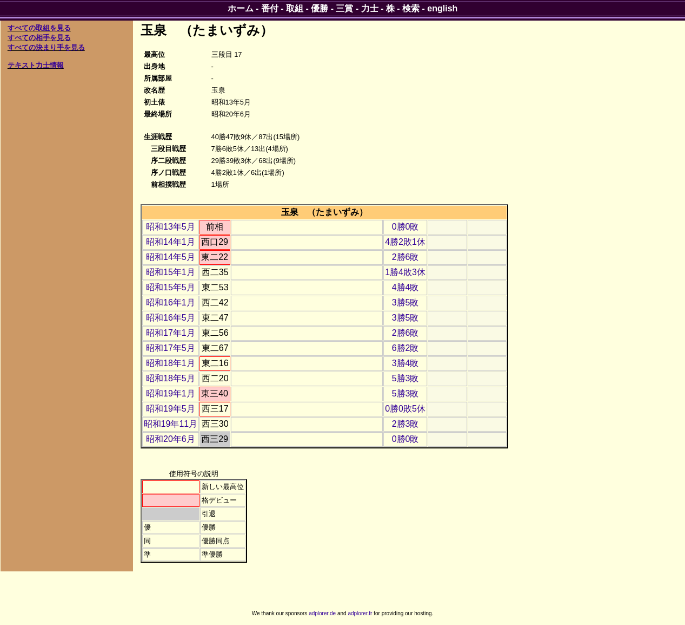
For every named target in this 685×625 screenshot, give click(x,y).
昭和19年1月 (170, 393)
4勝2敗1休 (405, 241)
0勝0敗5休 (405, 408)
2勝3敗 (405, 423)
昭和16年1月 (170, 302)
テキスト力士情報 (36, 65)
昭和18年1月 (170, 363)
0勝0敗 (405, 226)
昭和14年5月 (170, 257)
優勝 (319, 8)
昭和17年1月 (170, 332)
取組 (294, 8)
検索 (411, 8)
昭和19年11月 (171, 423)
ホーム (241, 8)
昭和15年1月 (170, 272)
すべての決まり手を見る (46, 47)
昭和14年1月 (170, 241)
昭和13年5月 (170, 226)
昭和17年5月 (170, 348)
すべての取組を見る (39, 28)
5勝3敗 (405, 378)
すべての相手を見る (39, 38)
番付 (269, 8)
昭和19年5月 (170, 408)
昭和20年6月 (170, 439)
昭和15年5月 (170, 287)
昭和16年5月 (170, 317)
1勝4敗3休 (405, 272)
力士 (369, 8)
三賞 (344, 8)
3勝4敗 (405, 363)
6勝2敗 (405, 348)
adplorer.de (322, 613)
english (442, 8)
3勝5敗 (405, 302)
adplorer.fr (360, 613)
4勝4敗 (405, 287)
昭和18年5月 (170, 378)
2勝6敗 (405, 257)
